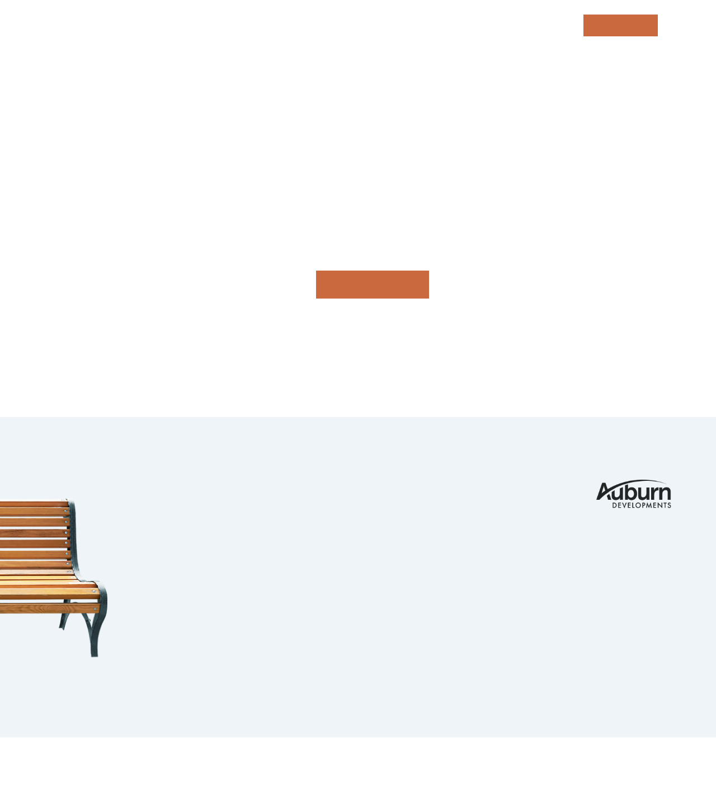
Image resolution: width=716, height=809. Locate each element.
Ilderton (222, 530)
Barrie (216, 619)
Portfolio (399, 485)
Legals (306, 763)
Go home (372, 284)
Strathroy (228, 640)
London (218, 485)
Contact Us (513, 485)
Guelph (217, 574)
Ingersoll (226, 596)
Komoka (219, 508)
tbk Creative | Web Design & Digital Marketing (149, 778)
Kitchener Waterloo (257, 552)
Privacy (264, 763)
